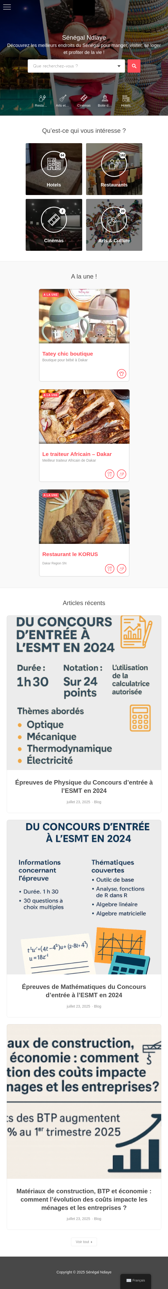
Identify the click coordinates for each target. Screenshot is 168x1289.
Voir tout (82, 1240)
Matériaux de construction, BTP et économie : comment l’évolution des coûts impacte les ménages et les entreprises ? (84, 1197)
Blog (97, 800)
